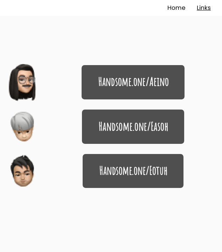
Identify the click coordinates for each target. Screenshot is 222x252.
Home (176, 8)
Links (204, 8)
